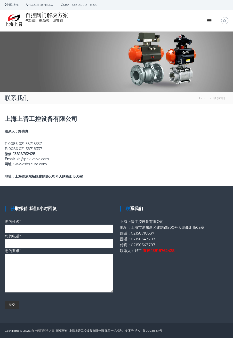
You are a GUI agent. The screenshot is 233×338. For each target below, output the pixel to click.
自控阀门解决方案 (46, 15)
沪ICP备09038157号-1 (149, 330)
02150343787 (143, 239)
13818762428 (163, 250)
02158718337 (142, 233)
